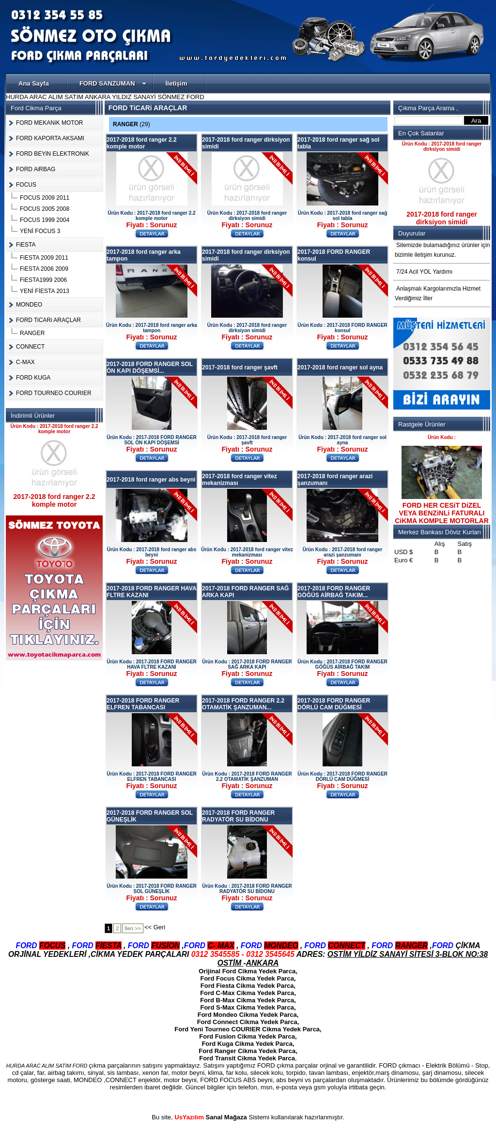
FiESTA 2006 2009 (44, 268)
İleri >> (132, 928)
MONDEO (29, 304)
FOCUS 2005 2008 (44, 208)
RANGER (32, 333)
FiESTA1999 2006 (43, 280)
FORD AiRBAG (35, 169)
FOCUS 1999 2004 (44, 220)
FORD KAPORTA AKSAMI (50, 138)
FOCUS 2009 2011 (44, 197)
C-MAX (25, 362)
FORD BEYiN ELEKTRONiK (52, 153)
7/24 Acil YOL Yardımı (424, 271)
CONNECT (30, 346)
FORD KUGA (33, 377)
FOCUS (26, 184)
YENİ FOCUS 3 (40, 231)
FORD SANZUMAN (112, 83)
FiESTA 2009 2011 (44, 257)
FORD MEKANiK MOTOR (49, 122)
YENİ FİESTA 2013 (44, 291)
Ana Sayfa (33, 83)
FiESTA (25, 244)
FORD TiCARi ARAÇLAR (48, 320)
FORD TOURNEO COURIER (54, 393)
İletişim (176, 83)
